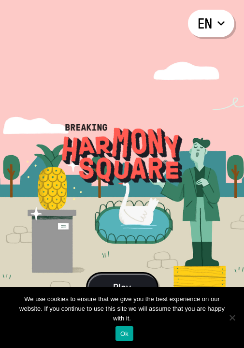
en (211, 23)
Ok (124, 333)
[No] (232, 317)
